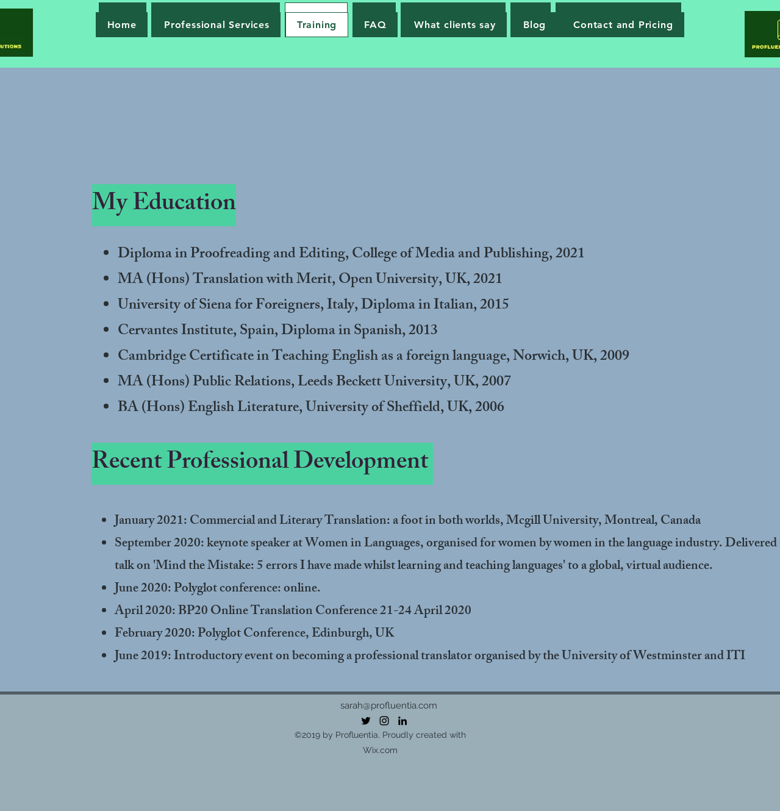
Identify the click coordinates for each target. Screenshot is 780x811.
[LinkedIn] (402, 721)
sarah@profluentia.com (388, 705)
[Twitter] (366, 721)
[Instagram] (384, 721)
